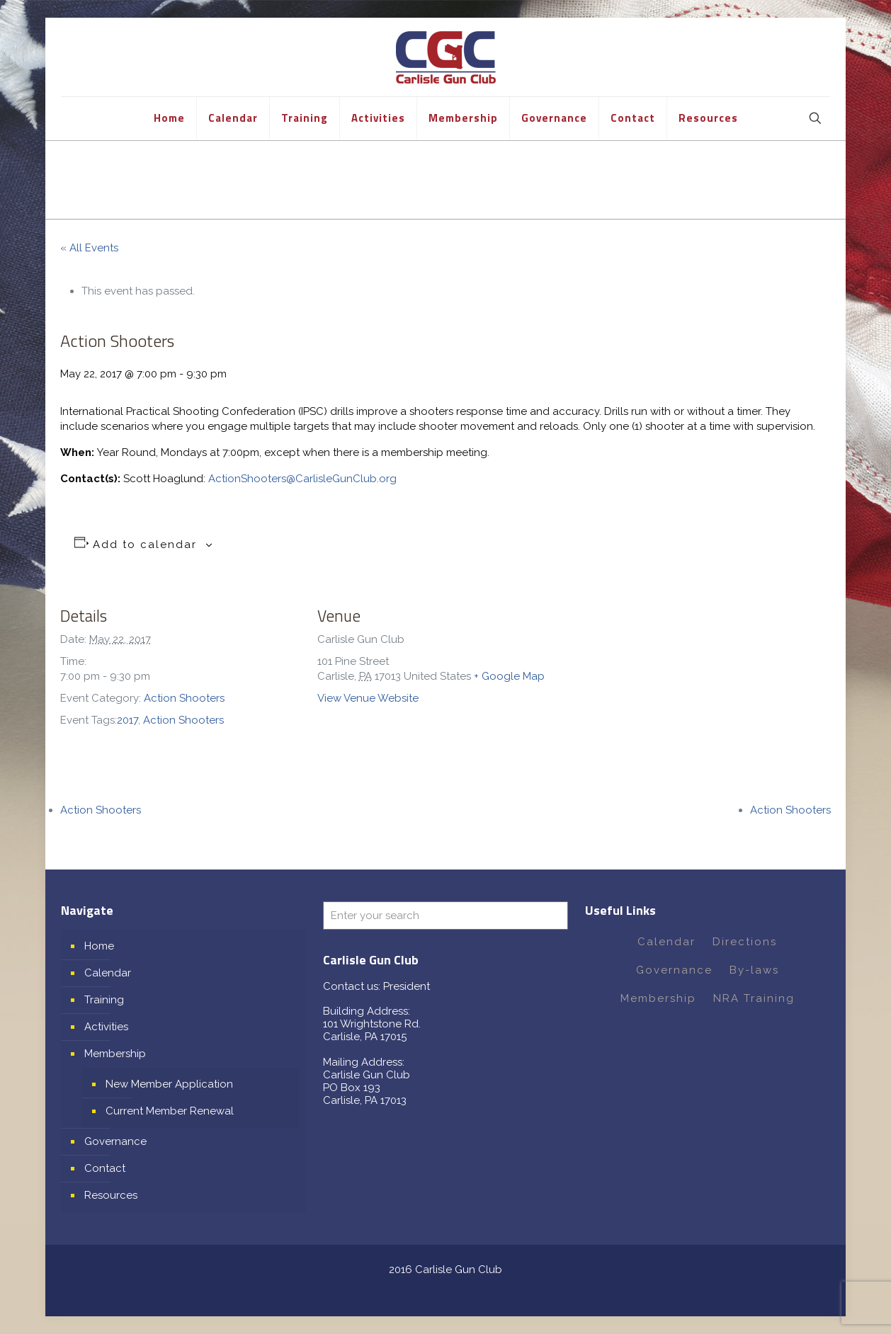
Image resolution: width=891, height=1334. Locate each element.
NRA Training (754, 998)
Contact (104, 1168)
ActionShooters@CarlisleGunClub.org (302, 478)
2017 (127, 720)
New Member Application (169, 1084)
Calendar (107, 973)
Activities (106, 1026)
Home (99, 946)
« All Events (89, 247)
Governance (115, 1141)
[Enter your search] (445, 915)
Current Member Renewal (170, 1111)
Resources (110, 1195)
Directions (745, 941)
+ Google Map (509, 676)
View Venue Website (368, 698)
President (406, 986)
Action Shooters (184, 698)
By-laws (754, 970)
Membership (115, 1053)
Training (104, 999)
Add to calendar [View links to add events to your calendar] (145, 544)
